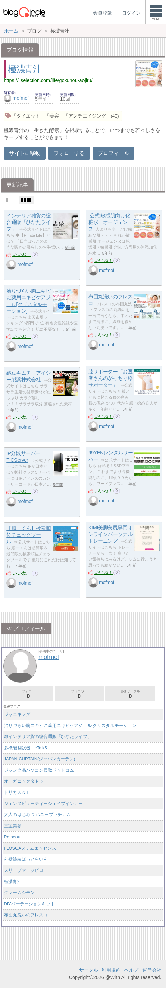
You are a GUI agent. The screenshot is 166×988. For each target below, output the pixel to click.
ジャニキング (17, 714)
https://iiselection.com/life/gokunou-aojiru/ (48, 80)
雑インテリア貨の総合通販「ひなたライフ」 (48, 736)
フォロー (28, 694)
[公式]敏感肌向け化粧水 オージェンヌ (109, 222)
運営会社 (151, 970)
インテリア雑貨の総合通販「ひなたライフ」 (28, 222)
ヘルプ (131, 970)
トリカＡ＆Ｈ (17, 792)
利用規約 (111, 970)
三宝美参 (13, 825)
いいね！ (21, 254)
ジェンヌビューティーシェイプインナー (43, 803)
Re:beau (12, 836)
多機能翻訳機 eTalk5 (25, 747)
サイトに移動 (24, 153)
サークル (88, 970)
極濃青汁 (24, 69)
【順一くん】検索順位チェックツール (28, 534)
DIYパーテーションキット (29, 903)
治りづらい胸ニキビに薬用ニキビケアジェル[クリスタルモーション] (71, 725)
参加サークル (130, 694)
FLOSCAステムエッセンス (30, 848)
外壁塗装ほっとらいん (26, 859)
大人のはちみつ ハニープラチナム (37, 814)
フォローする (69, 153)
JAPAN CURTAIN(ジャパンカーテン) (39, 758)
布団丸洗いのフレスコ (26, 914)
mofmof (16, 98)
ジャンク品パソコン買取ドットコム (39, 770)
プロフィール (113, 153)
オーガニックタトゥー (26, 781)
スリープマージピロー (26, 870)
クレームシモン (19, 892)
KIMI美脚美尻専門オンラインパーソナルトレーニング (110, 534)
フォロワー (79, 694)
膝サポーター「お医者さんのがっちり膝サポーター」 (110, 378)
